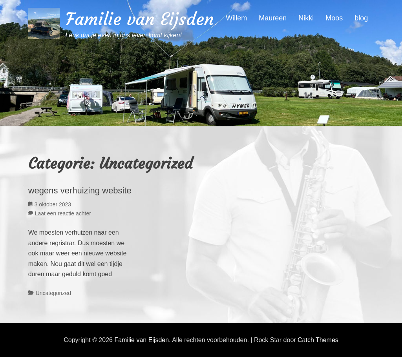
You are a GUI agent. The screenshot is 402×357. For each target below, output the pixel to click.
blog (361, 18)
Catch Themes (318, 340)
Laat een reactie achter (63, 213)
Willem (236, 18)
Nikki (306, 18)
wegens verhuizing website (80, 190)
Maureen (273, 18)
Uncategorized (53, 293)
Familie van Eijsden (140, 19)
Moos (334, 18)
